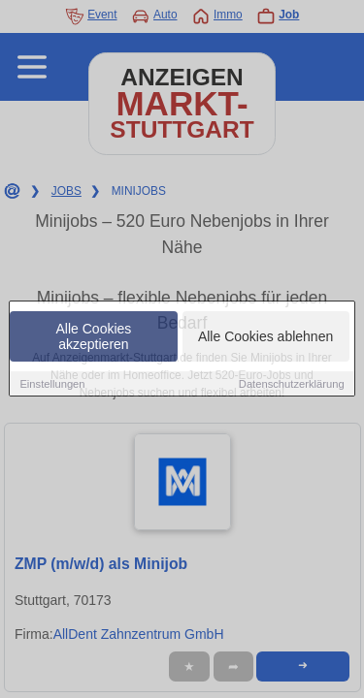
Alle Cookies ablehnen (265, 337)
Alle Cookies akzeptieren (94, 337)
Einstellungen (51, 385)
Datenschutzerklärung (292, 385)
